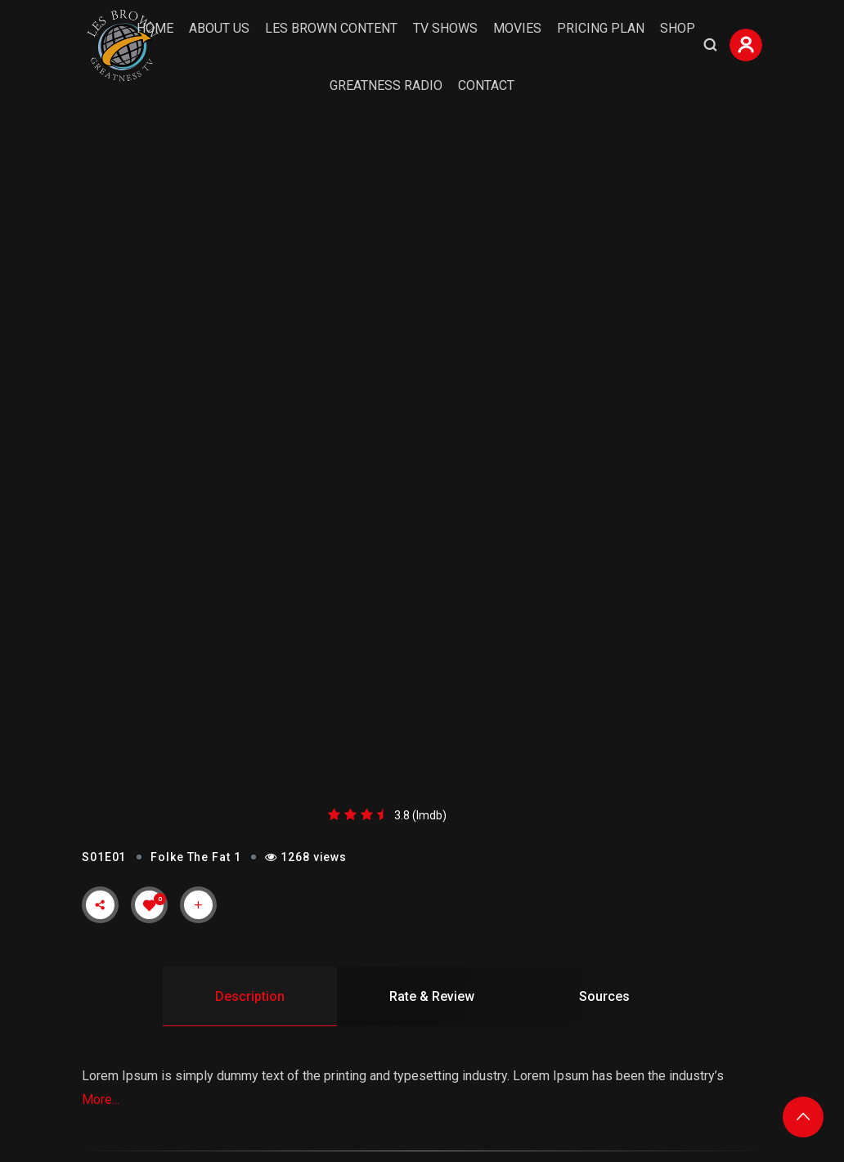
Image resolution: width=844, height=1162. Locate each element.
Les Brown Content (331, 28)
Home (155, 28)
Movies (517, 28)
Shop (677, 28)
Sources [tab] (604, 996)
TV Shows (445, 28)
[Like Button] (149, 905)
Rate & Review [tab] (431, 996)
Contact (486, 85)
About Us (219, 28)
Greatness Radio (386, 85)
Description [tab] (250, 996)
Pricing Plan (600, 28)
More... (100, 1099)
